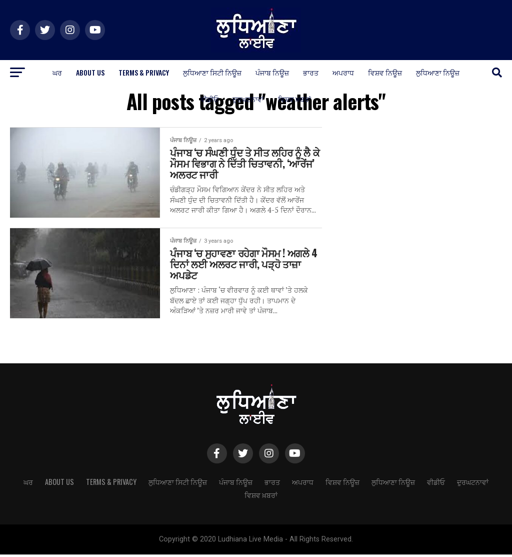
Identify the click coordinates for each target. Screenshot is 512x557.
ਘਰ (57, 72)
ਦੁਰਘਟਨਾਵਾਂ (248, 99)
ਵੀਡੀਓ (209, 99)
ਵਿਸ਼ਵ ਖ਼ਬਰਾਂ (294, 99)
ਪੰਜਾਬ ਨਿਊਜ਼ (272, 72)
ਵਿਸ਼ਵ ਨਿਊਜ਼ (385, 72)
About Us (90, 72)
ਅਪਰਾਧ (343, 72)
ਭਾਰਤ (310, 72)
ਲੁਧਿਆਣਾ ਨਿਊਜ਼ (438, 72)
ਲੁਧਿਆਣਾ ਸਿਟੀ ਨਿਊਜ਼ (212, 72)
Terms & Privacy (143, 72)
